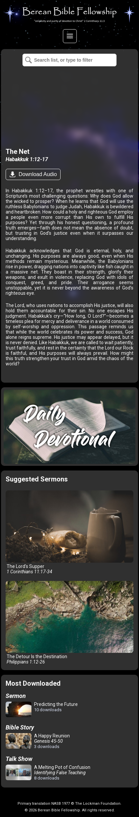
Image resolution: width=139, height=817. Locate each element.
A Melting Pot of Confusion (48, 773)
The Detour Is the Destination (69, 622)
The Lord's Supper (69, 532)
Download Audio (37, 174)
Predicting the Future (42, 710)
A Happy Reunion (38, 741)
